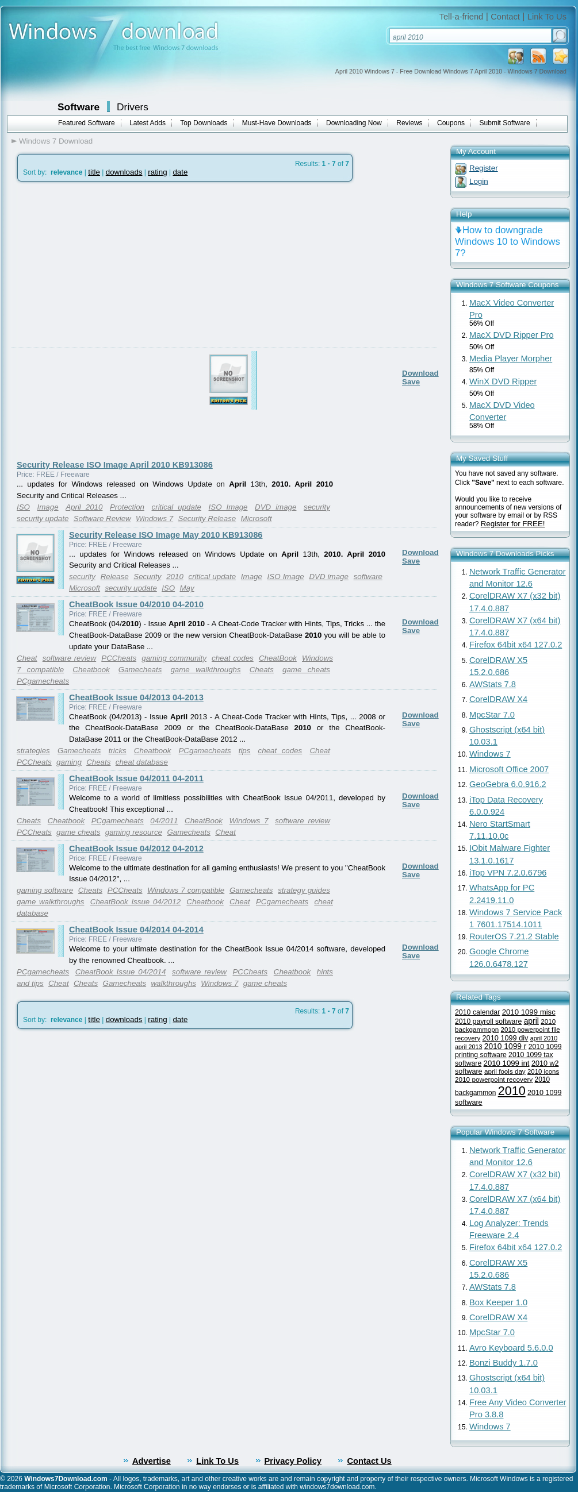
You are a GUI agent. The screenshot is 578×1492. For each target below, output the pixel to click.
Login (478, 181)
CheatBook (278, 658)
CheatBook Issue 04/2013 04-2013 (136, 697)
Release (115, 576)
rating (157, 172)
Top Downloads (203, 123)
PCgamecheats (43, 681)
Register (483, 168)
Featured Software (86, 123)
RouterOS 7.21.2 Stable (514, 936)
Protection (127, 507)
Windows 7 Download (56, 141)
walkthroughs (173, 983)
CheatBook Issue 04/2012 (135, 901)
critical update (176, 507)
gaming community (173, 658)
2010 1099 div (506, 1038)
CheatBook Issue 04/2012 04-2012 (136, 848)
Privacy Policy (293, 1461)
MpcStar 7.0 (492, 714)
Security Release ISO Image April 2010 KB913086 (115, 464)
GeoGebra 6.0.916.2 (507, 784)
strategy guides (304, 890)
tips (245, 750)
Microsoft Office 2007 (509, 769)
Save (411, 381)
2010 (174, 576)
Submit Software (505, 123)
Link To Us (546, 16)
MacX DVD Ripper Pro (511, 335)
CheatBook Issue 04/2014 (120, 971)
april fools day (505, 1071)
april (531, 1020)
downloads (124, 172)
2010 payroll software (488, 1021)
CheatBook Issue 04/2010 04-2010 (136, 604)
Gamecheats (140, 669)
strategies (33, 750)
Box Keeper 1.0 (498, 1302)
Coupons (451, 123)
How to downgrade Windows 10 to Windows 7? (507, 242)
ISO (23, 507)
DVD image (275, 507)
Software (78, 107)
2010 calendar (477, 1012)
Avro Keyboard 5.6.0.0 (511, 1347)
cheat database (142, 762)
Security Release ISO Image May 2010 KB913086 (165, 534)
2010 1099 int (507, 1063)
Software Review (102, 518)
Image (48, 507)
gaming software (45, 890)
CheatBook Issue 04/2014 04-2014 (136, 929)
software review (69, 658)
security (317, 507)
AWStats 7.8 (492, 684)
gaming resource (133, 832)
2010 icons (543, 1071)
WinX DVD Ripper (503, 381)
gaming (69, 762)
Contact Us (369, 1461)
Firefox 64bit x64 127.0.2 (515, 644)
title (94, 172)
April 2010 (84, 507)
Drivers (132, 107)
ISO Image (228, 507)
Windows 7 (154, 518)
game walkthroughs (205, 669)
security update (42, 518)
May (186, 588)
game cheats (306, 669)
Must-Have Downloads (277, 123)
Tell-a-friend (461, 16)
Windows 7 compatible (185, 890)
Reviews (409, 123)
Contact (505, 16)
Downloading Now (354, 123)
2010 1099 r (505, 1046)
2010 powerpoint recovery (494, 1079)
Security (147, 576)
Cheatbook (90, 669)
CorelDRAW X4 (498, 699)
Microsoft (256, 518)
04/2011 (164, 820)
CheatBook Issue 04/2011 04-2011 (136, 778)
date (180, 172)
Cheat (27, 658)
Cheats (262, 669)
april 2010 (543, 1038)
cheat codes (233, 658)
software (368, 576)
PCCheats (118, 658)
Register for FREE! (513, 523)
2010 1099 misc (529, 1012)
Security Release (207, 518)
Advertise (151, 1461)
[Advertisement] (136, 320)
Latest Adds (147, 123)
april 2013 (468, 1046)
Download (420, 373)
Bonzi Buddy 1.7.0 (503, 1362)
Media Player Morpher (510, 358)
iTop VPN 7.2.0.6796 (507, 872)
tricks (118, 750)
